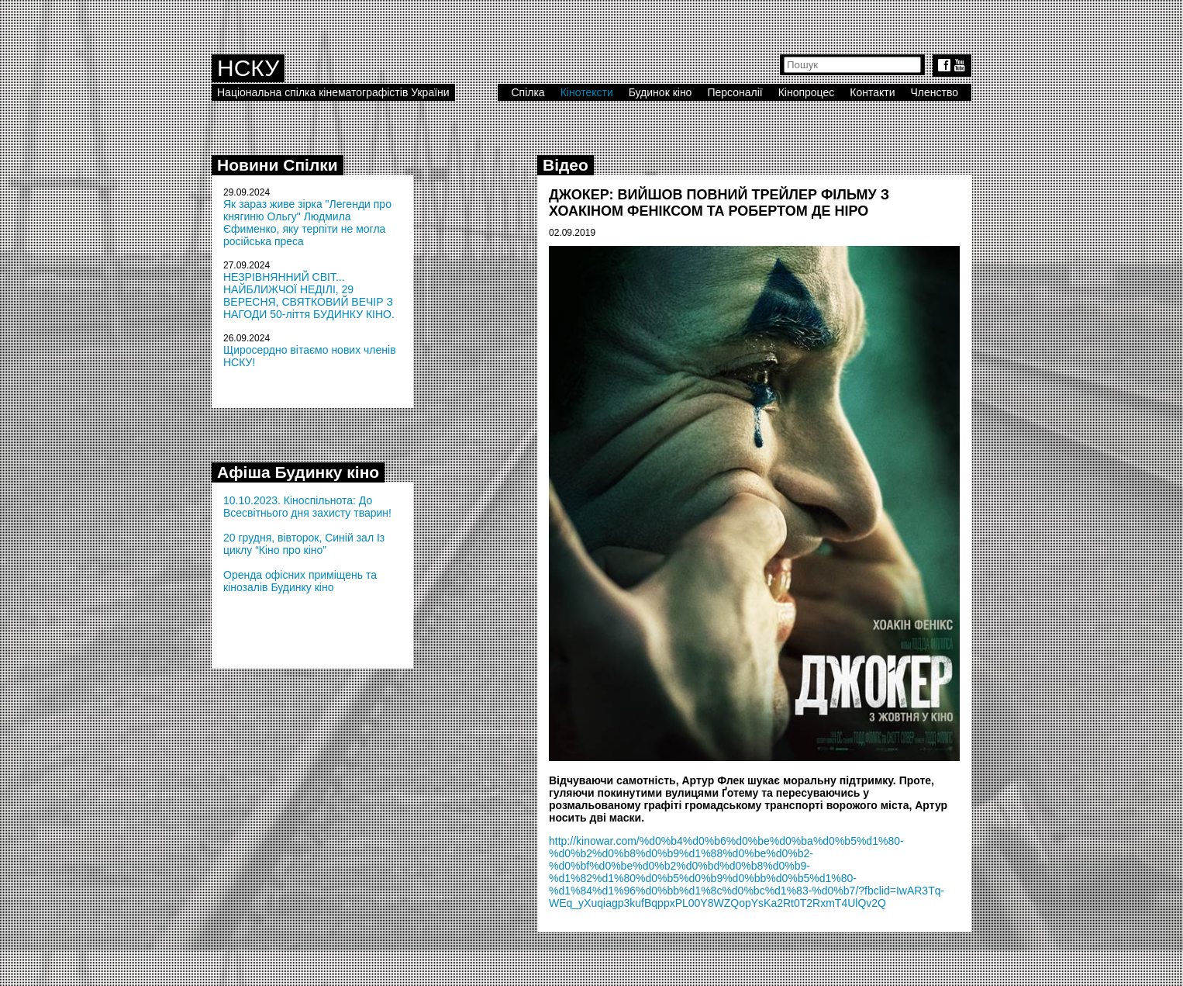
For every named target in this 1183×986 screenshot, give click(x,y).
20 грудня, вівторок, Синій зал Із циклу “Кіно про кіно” (304, 543)
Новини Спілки (277, 165)
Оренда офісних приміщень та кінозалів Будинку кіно (300, 581)
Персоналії (734, 92)
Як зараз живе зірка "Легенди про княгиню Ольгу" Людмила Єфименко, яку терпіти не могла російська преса (307, 222)
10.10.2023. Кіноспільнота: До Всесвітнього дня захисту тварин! (307, 506)
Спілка (527, 92)
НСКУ (248, 68)
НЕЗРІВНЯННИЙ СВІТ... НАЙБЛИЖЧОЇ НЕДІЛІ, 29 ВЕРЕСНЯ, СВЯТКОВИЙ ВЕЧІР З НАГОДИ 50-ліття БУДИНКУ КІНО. (309, 295)
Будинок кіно (660, 92)
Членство (935, 92)
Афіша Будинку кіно (298, 472)
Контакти (872, 92)
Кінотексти (586, 92)
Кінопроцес (806, 92)
